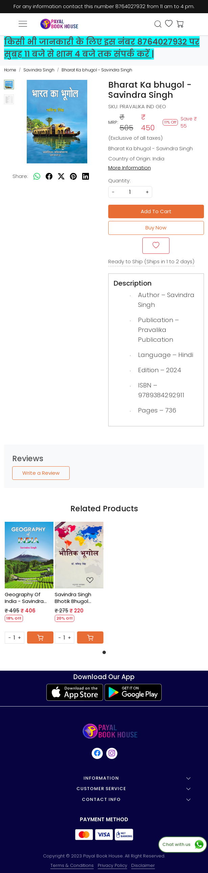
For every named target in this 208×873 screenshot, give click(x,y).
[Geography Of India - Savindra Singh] (29, 555)
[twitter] (61, 176)
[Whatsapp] (37, 176)
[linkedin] (85, 176)
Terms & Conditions (72, 865)
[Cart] (40, 637)
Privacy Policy (112, 865)
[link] (158, 24)
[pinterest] (73, 176)
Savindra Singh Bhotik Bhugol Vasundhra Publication (73, 597)
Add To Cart (156, 211)
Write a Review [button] (41, 472)
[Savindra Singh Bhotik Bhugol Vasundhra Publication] (79, 555)
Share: (20, 176)
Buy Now (155, 227)
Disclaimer (143, 865)
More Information (129, 167)
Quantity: (119, 180)
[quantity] (130, 192)
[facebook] (49, 176)
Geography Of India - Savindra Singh (24, 597)
